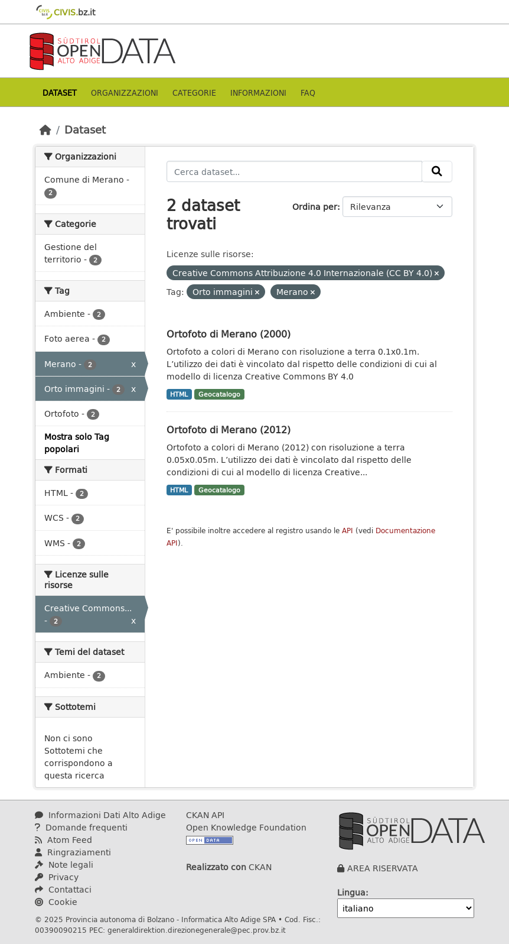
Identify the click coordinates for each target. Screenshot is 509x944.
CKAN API (205, 815)
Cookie (56, 902)
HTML (179, 394)
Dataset (60, 92)
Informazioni (258, 92)
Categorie (194, 92)
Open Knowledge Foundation (246, 827)
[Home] (45, 129)
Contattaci (63, 889)
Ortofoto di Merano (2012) (229, 429)
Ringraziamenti (73, 852)
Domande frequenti (81, 827)
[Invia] (437, 171)
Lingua (351, 892)
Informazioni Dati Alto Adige (100, 815)
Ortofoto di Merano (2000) (229, 333)
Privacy (57, 877)
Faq (308, 92)
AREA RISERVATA (382, 868)
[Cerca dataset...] (295, 171)
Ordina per (314, 206)
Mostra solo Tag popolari (76, 442)
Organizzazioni (124, 92)
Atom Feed (63, 839)
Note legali (64, 864)
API (347, 530)
